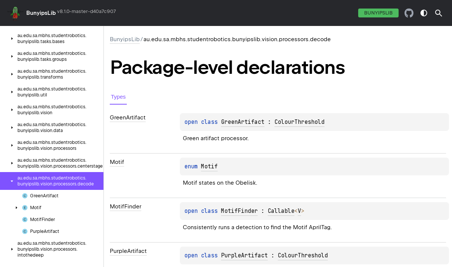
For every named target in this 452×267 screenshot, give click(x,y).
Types (118, 96)
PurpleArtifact (244, 255)
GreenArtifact (242, 122)
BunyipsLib (41, 13)
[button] (438, 13)
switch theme (423, 13)
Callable (281, 211)
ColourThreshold (299, 122)
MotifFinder (239, 211)
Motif (209, 166)
